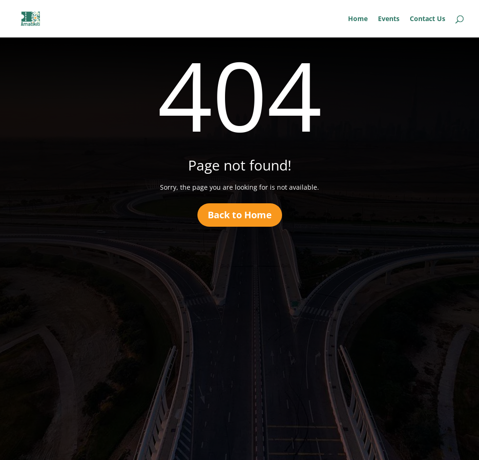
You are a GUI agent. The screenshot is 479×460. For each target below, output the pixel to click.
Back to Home (240, 214)
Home (358, 19)
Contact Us (427, 19)
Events (388, 19)
